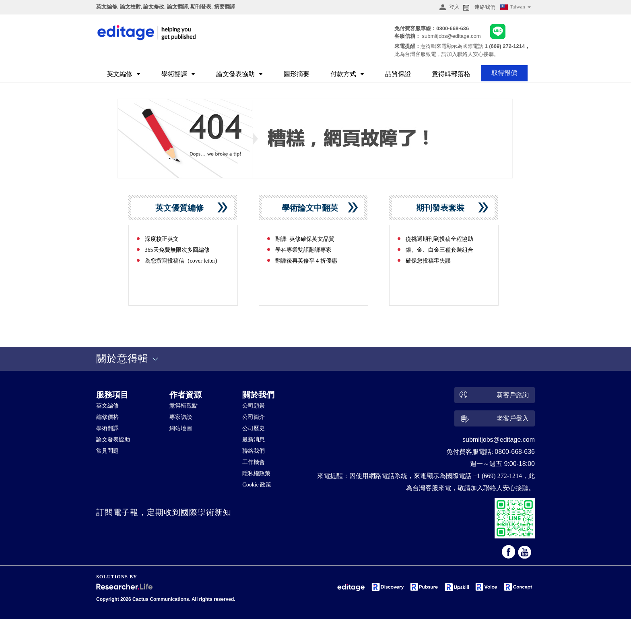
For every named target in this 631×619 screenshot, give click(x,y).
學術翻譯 (178, 73)
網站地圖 (180, 428)
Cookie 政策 (256, 485)
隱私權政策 (256, 473)
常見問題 (107, 451)
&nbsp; (275, 542)
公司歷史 (253, 428)
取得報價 (504, 72)
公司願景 (253, 406)
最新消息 (253, 440)
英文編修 (123, 73)
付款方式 (347, 73)
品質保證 (398, 73)
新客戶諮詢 (493, 395)
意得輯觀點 (183, 406)
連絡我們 (478, 7)
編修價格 (107, 417)
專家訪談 (180, 417)
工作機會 (253, 462)
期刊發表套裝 (443, 207)
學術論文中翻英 (313, 207)
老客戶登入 (493, 420)
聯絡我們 (253, 451)
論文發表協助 (239, 73)
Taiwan (515, 8)
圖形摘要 (296, 73)
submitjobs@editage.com (451, 36)
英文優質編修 (182, 207)
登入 (448, 7)
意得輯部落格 (451, 73)
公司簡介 (253, 417)
